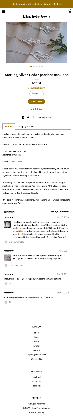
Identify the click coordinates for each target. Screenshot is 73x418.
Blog (36, 337)
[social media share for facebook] (23, 117)
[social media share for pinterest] (33, 117)
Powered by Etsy (36, 412)
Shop (36, 332)
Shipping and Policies (36, 354)
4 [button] (39, 66)
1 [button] (31, 66)
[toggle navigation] (3, 11)
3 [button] (36, 66)
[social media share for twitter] (28, 117)
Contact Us (36, 359)
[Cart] (69, 12)
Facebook (36, 377)
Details (8, 126)
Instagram (36, 381)
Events (36, 345)
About (36, 341)
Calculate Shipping (36, 87)
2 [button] (33, 66)
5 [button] (42, 66)
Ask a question (44, 117)
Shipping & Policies (27, 126)
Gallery (36, 350)
